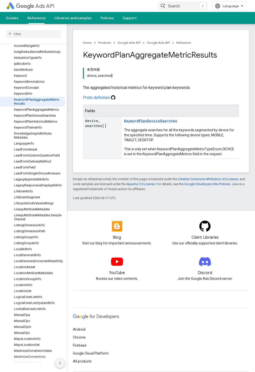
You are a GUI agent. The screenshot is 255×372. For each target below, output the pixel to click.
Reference (183, 43)
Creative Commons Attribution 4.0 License (208, 179)
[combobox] (183, 5)
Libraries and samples (73, 18)
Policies (107, 18)
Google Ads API (129, 43)
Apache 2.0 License (141, 184)
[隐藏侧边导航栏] (60, 363)
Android (79, 329)
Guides (12, 18)
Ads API (35, 6)
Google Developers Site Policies (207, 184)
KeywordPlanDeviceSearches (150, 121)
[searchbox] (33, 34)
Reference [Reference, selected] (36, 18)
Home (87, 43)
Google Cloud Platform (91, 353)
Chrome (79, 337)
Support (129, 18)
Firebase (79, 345)
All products (82, 361)
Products (104, 43)
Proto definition (99, 97)
